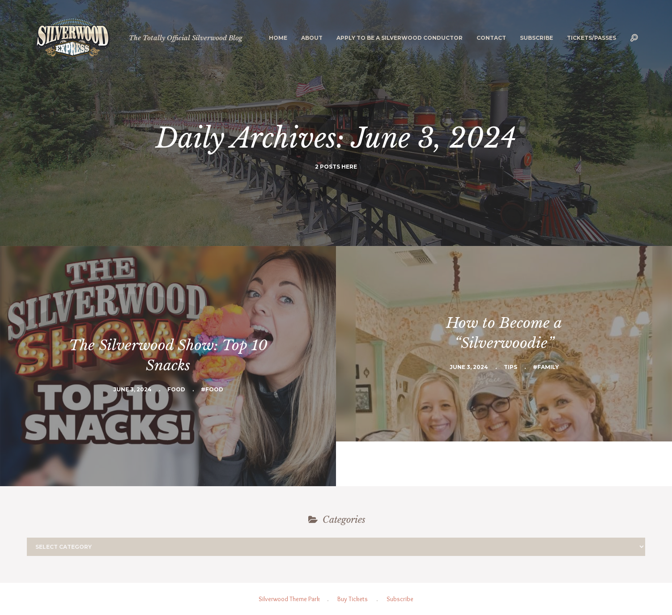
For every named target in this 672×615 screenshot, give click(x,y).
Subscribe (536, 37)
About (312, 37)
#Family (546, 367)
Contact (491, 37)
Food (176, 389)
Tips (510, 367)
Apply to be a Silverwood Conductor (399, 37)
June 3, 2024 (132, 389)
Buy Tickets (352, 599)
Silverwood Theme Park (289, 599)
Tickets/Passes (591, 37)
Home (278, 37)
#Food (212, 389)
